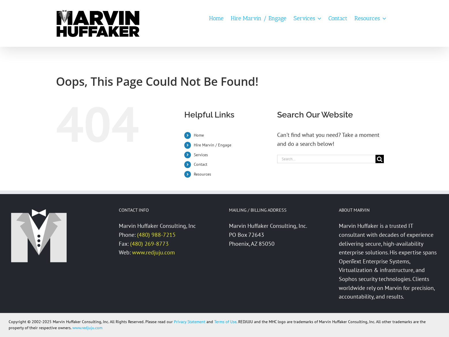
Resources (202, 174)
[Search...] (326, 159)
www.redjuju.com (153, 252)
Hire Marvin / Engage (212, 145)
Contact (200, 164)
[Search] (379, 159)
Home (199, 135)
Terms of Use (225, 321)
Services (201, 154)
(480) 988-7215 (156, 235)
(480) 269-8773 (149, 243)
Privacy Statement (189, 321)
